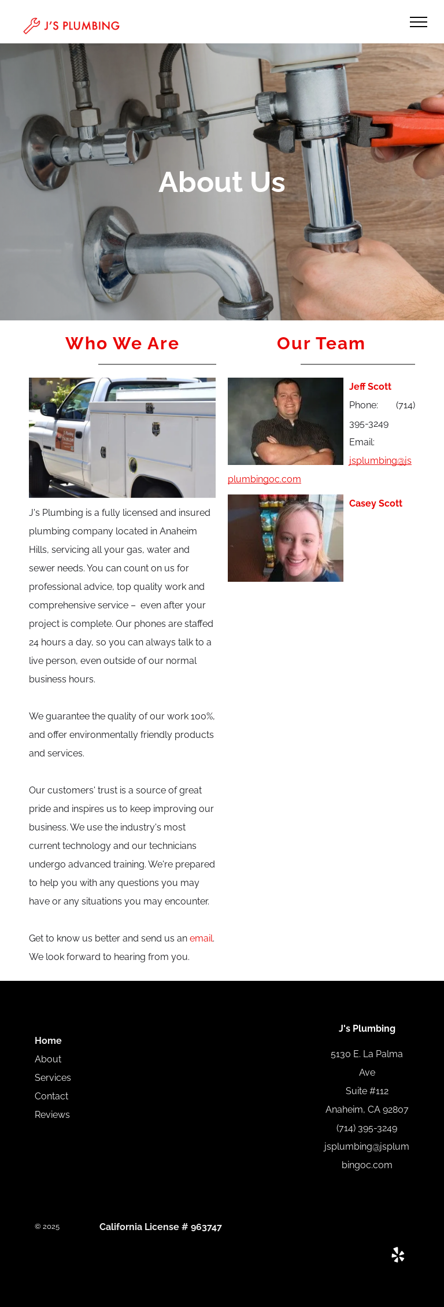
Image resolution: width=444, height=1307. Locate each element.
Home (48, 1040)
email (201, 938)
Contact (51, 1096)
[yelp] (397, 1256)
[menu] (419, 22)
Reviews (52, 1114)
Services (53, 1077)
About (48, 1059)
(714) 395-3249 (366, 1128)
